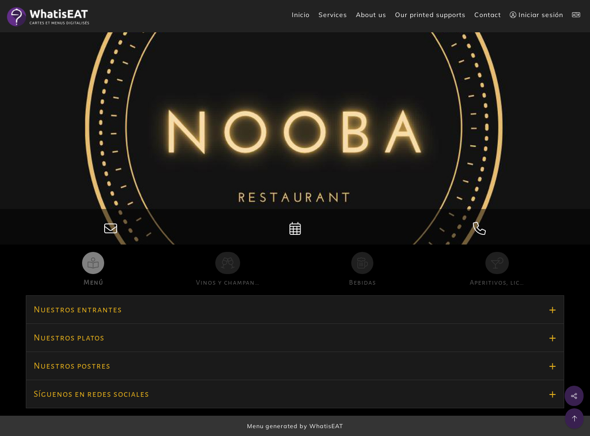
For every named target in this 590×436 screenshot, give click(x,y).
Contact (487, 15)
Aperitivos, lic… (497, 282)
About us (371, 15)
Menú (93, 282)
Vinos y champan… (228, 282)
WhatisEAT (326, 426)
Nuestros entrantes (78, 309)
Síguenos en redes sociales (91, 394)
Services (333, 15)
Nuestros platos (69, 337)
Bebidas (362, 282)
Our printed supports (430, 15)
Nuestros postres (72, 365)
